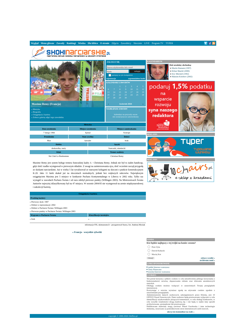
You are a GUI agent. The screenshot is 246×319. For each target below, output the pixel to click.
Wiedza (81, 43)
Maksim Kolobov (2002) (182, 76)
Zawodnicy (126, 43)
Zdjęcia (115, 43)
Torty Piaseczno (154, 269)
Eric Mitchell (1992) (180, 74)
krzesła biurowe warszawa (159, 272)
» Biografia (36, 112)
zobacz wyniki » (208, 258)
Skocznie (137, 43)
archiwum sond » (207, 260)
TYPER (169, 43)
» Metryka (35, 109)
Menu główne (47, 43)
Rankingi (71, 43)
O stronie (104, 43)
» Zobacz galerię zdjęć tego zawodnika (47, 117)
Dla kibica (93, 43)
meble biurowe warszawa (158, 267)
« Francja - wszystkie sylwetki (87, 232)
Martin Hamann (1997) (181, 68)
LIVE (146, 43)
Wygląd (35, 43)
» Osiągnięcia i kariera (40, 114)
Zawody (60, 43)
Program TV (157, 43)
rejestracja (111, 78)
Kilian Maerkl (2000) (180, 71)
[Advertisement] (123, 20)
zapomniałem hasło (136, 78)
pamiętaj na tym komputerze (122, 75)
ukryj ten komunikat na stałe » (180, 312)
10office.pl (133, 316)
